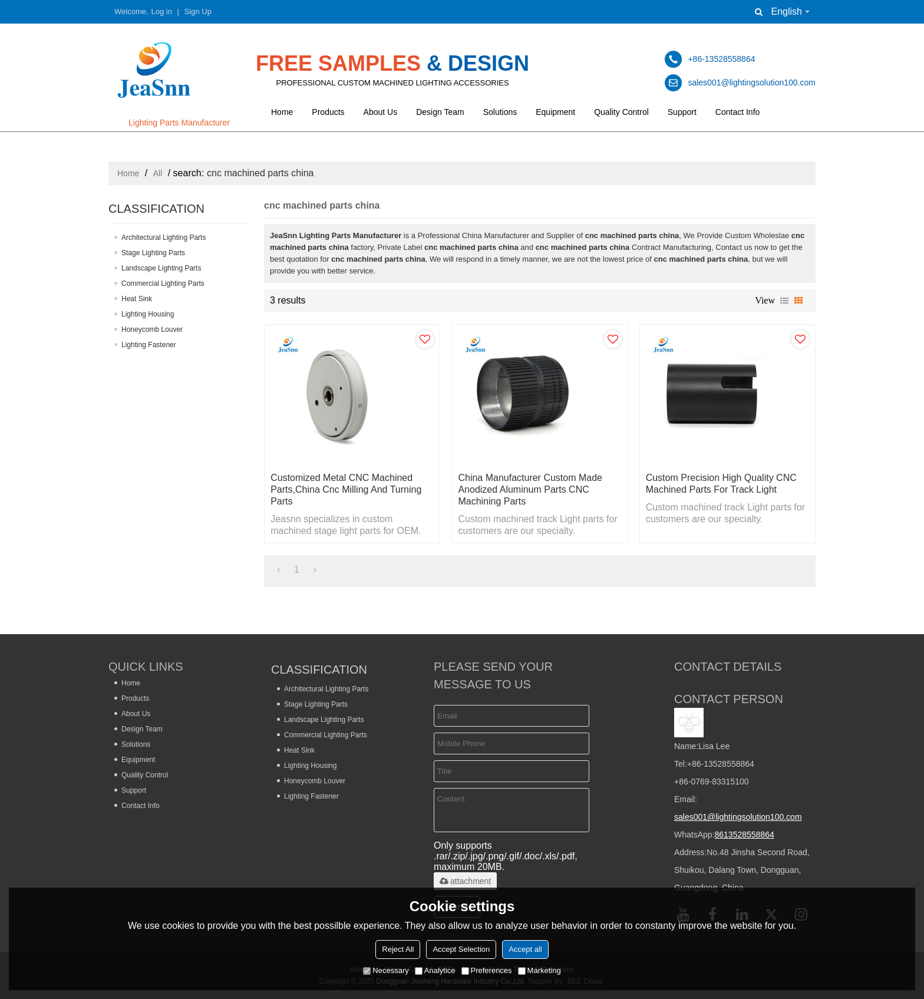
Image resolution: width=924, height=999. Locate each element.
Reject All (398, 949)
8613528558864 (744, 834)
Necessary (385, 970)
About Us (381, 112)
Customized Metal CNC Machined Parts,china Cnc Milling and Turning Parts (345, 489)
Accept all (525, 949)
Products (328, 112)
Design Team (440, 112)
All (158, 173)
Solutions (500, 112)
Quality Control (621, 112)
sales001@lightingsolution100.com (738, 817)
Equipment (555, 112)
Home (282, 112)
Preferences (486, 970)
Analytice (435, 970)
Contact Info (737, 112)
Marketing (539, 970)
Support (682, 112)
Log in (161, 11)
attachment (465, 881)
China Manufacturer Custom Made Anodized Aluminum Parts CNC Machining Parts (530, 489)
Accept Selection (461, 949)
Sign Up (198, 11)
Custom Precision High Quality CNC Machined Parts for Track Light (721, 483)
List (784, 300)
